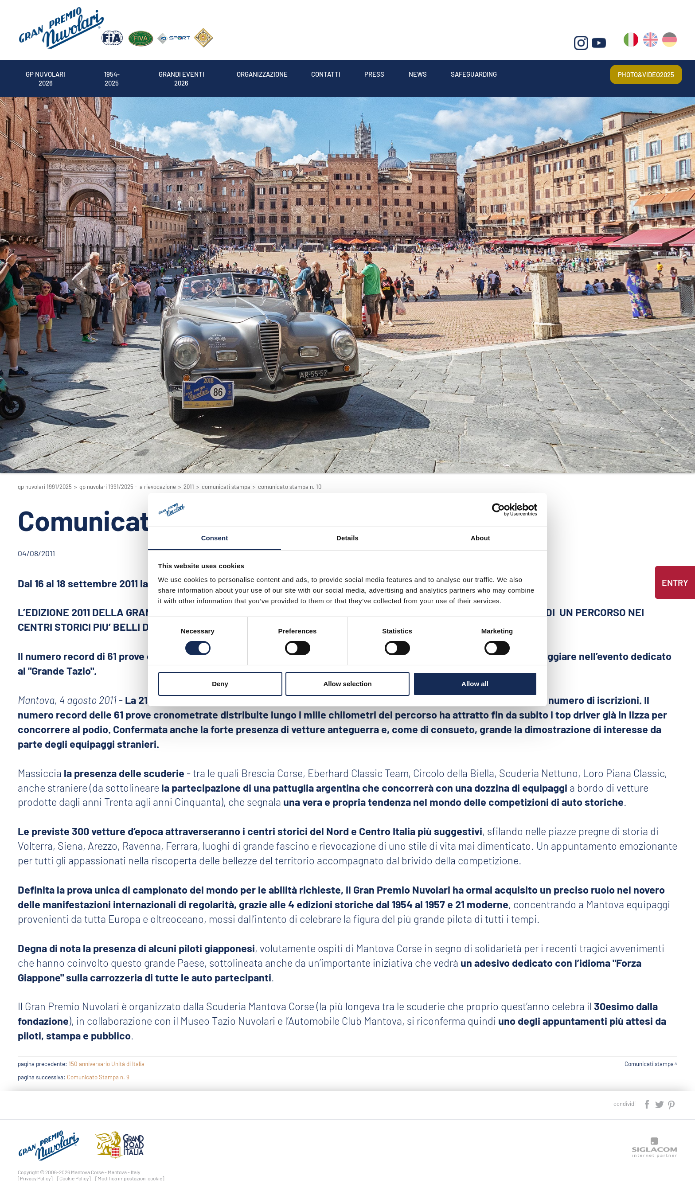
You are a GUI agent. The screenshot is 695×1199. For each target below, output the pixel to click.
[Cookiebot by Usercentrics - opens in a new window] (498, 509)
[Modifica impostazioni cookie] (129, 1178)
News (484, 72)
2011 (189, 486)
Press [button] (435, 72)
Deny (220, 684)
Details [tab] (347, 538)
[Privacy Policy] (35, 1178)
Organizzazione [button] (304, 72)
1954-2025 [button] (130, 72)
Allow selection (347, 684)
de (670, 44)
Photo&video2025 (641, 72)
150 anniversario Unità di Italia (106, 1063)
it (632, 44)
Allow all (474, 684)
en (651, 44)
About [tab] (480, 538)
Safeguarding (550, 72)
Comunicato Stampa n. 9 (98, 1077)
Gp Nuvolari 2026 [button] (52, 72)
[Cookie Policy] (74, 1178)
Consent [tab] (214, 538)
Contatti (379, 72)
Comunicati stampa (226, 486)
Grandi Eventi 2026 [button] (210, 72)
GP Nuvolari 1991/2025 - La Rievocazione (127, 486)
